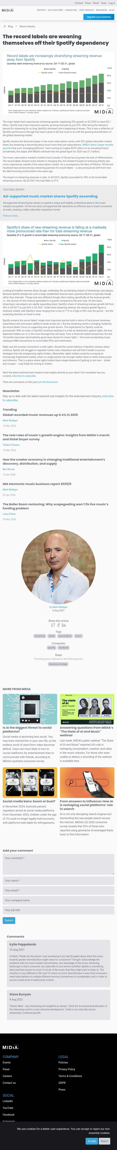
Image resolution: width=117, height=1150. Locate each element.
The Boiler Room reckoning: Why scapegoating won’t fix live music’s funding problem (55, 506)
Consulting (71, 10)
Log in (112, 3)
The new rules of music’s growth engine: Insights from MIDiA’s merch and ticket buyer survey (56, 437)
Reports (41, 10)
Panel (96, 3)
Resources (101, 10)
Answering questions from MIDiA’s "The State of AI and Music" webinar (86, 731)
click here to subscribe (24, 376)
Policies (63, 1062)
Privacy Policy (67, 1069)
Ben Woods (9, 469)
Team (104, 3)
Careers (7, 1076)
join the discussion (48, 382)
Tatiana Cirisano (11, 445)
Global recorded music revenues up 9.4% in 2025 (40, 415)
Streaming (40, 636)
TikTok (51, 636)
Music (78, 636)
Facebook (63, 648)
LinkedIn (8, 1101)
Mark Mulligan (10, 420)
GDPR (62, 1082)
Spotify (51, 648)
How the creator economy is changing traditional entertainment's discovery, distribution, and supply (54, 461)
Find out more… (11, 215)
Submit (9, 920)
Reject (104, 1141)
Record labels (65, 636)
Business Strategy (58, 664)
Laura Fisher (9, 514)
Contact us (9, 1082)
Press (88, 3)
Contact (79, 3)
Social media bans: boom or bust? (29, 801)
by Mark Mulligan (58, 607)
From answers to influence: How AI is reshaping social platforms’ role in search (86, 805)
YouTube (8, 1108)
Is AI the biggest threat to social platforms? (27, 729)
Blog (111, 10)
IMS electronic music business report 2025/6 (37, 484)
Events (7, 1062)
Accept (92, 1141)
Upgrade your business (99, 17)
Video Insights (86, 10)
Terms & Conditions (70, 1076)
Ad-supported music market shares (50, 196)
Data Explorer (55, 10)
